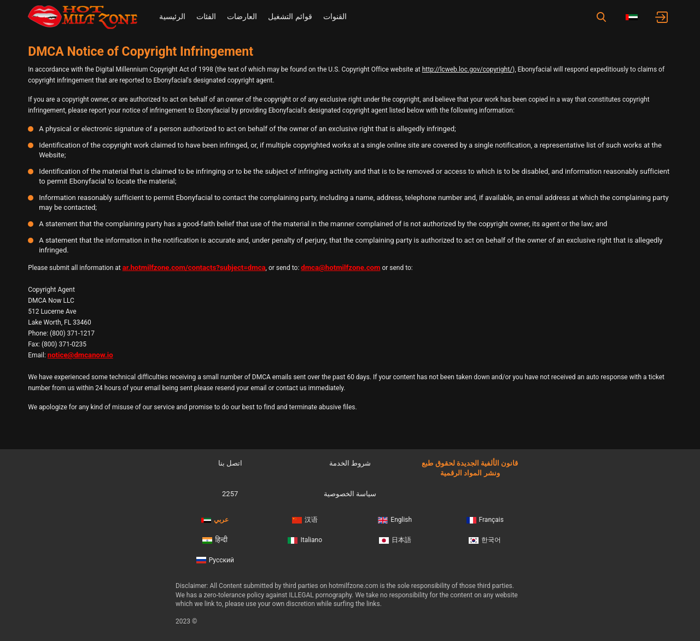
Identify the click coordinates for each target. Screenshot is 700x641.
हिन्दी (215, 540)
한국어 (485, 540)
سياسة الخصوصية (350, 494)
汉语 (305, 520)
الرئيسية (172, 16)
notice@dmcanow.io (80, 355)
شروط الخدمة (350, 463)
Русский (215, 560)
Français (485, 520)
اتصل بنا (230, 463)
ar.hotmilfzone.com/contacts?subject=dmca (194, 267)
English (395, 520)
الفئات (206, 16)
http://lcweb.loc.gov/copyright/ (467, 69)
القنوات (335, 16)
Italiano (305, 540)
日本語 (395, 540)
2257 (230, 494)
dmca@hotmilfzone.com (340, 267)
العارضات (242, 16)
